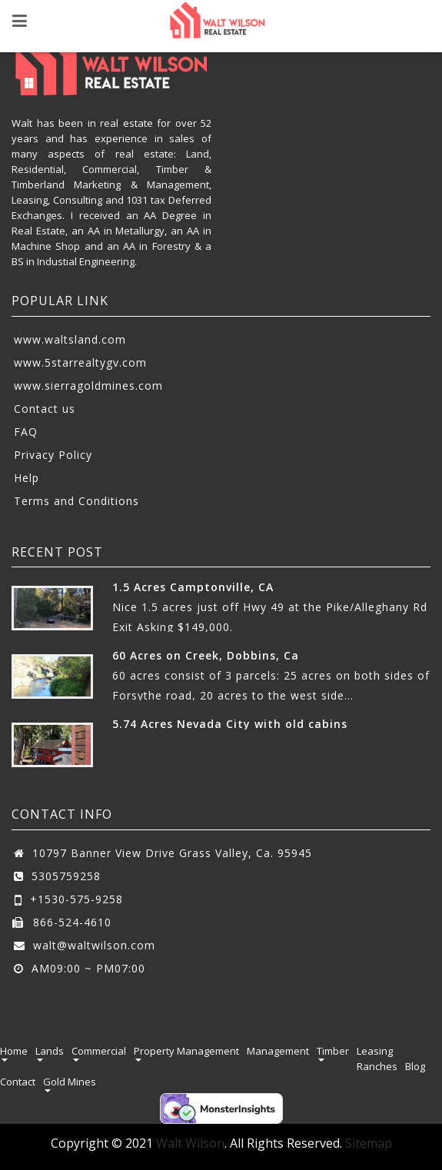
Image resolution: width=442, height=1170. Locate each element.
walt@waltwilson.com (94, 945)
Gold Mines (69, 1082)
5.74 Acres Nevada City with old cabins (229, 723)
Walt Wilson (190, 1143)
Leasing (375, 1051)
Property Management (186, 1051)
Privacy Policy (53, 454)
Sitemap (368, 1143)
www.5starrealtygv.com (80, 362)
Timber (333, 1051)
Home (14, 1051)
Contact (17, 1082)
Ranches (377, 1066)
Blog (415, 1066)
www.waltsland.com (70, 339)
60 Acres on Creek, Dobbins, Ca (205, 655)
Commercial (98, 1051)
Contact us (44, 408)
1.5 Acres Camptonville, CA (193, 587)
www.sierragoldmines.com (88, 385)
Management (278, 1051)
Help (26, 477)
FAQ (26, 431)
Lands (49, 1051)
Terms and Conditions (76, 501)
